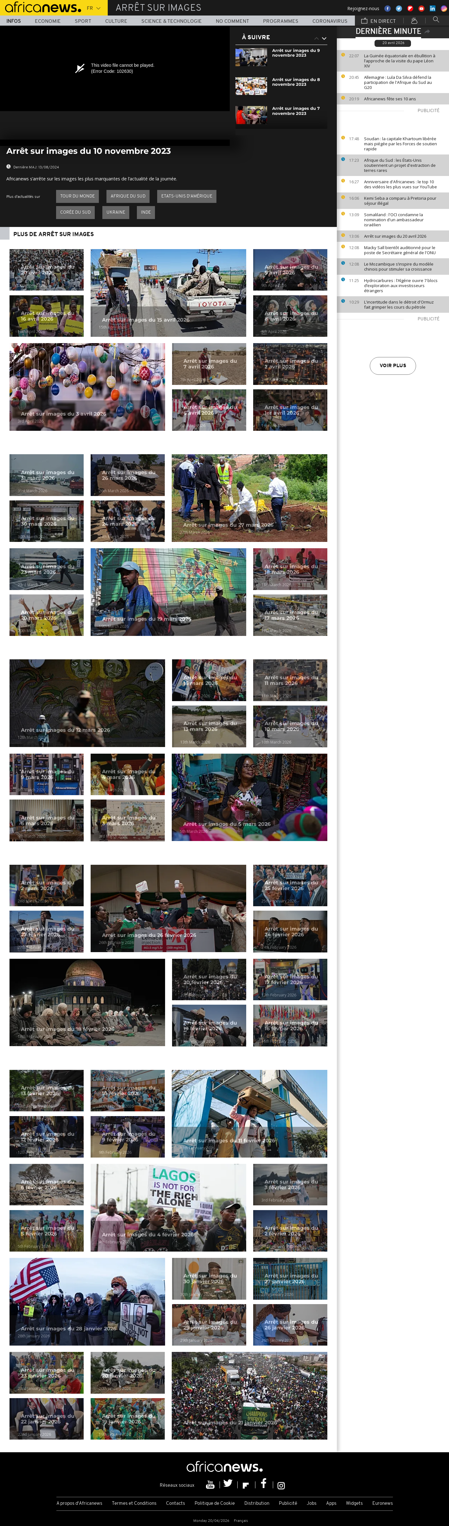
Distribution (256, 1503)
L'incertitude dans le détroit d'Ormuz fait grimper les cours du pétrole (399, 304)
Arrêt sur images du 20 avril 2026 (395, 236)
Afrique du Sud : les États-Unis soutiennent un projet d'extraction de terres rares (400, 165)
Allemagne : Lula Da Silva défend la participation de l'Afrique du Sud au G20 (398, 82)
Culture (116, 21)
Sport (83, 21)
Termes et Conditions (134, 1503)
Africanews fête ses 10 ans (390, 98)
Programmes (280, 21)
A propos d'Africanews (79, 1503)
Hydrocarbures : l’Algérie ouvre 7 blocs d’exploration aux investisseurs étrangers (401, 285)
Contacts (175, 1503)
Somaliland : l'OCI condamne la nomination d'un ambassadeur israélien (394, 219)
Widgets (354, 1503)
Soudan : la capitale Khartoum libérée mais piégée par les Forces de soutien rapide (400, 143)
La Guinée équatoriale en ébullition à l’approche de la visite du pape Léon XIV (399, 60)
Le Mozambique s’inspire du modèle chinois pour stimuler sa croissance (398, 266)
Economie (48, 21)
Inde (146, 212)
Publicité (288, 1503)
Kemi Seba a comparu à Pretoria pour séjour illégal (400, 201)
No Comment (232, 21)
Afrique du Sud (128, 196)
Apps (331, 1503)
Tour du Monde (77, 196)
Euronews (382, 1503)
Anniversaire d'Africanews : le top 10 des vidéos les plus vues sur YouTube (400, 184)
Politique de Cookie (215, 1503)
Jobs (312, 1503)
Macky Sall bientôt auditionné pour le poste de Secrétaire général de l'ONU (400, 250)
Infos (13, 21)
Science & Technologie (171, 21)
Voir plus (393, 365)
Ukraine (115, 212)
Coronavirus (330, 21)
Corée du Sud (75, 212)
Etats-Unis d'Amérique (186, 196)
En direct (378, 21)
